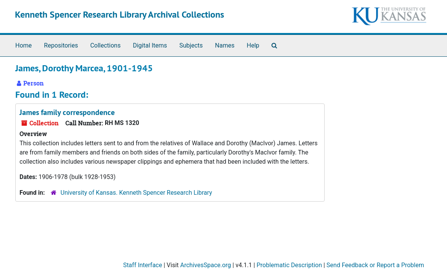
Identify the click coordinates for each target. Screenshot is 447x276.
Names (224, 45)
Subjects (191, 45)
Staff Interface (142, 265)
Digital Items (150, 45)
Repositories (61, 45)
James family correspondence (67, 112)
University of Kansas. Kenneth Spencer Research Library (136, 192)
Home (23, 45)
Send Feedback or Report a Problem (375, 265)
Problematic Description (289, 265)
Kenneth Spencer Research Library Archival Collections (119, 14)
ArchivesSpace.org (205, 265)
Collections (105, 45)
